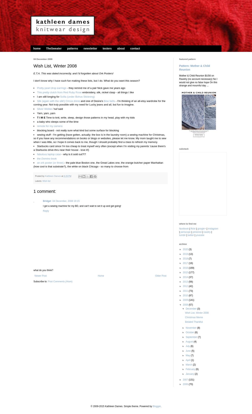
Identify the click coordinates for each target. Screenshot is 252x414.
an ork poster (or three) (50, 162)
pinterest (197, 232)
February (191, 369)
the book (47, 158)
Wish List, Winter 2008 (197, 312)
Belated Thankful (194, 322)
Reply (46, 211)
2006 (186, 384)
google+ (201, 228)
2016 (186, 268)
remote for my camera (49, 126)
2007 (186, 379)
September (192, 337)
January (190, 374)
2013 (186, 281)
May (188, 355)
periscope (185, 232)
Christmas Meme (194, 317)
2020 (186, 249)
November (191, 327)
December (191, 308)
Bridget (47, 201)
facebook (184, 228)
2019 (186, 254)
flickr (193, 228)
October (190, 332)
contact (135, 48)
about (121, 48)
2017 (186, 263)
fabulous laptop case (49, 154)
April (188, 360)
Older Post (160, 275)
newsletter (90, 48)
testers (107, 48)
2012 (186, 286)
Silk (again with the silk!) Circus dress (58, 101)
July (188, 346)
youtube (200, 235)
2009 (186, 300)
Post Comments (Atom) (60, 281)
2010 (186, 295)
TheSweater (54, 48)
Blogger (157, 406)
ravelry (207, 232)
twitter (191, 235)
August (190, 341)
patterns (72, 48)
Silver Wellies (45, 108)
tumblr (182, 235)
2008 (186, 304)
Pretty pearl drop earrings (51, 88)
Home (101, 275)
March (189, 364)
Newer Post (40, 275)
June (188, 351)
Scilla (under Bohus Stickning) (77, 96)
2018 (186, 258)
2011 (186, 291)
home (37, 48)
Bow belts (109, 101)
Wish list (46, 181)
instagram (213, 228)
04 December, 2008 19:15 (66, 201)
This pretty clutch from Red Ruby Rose (59, 92)
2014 (186, 277)
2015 (186, 272)
